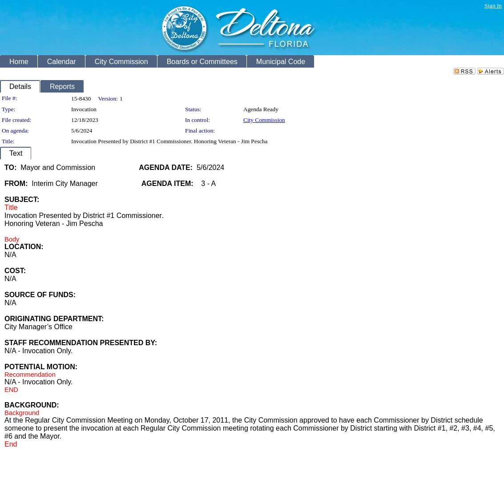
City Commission (264, 120)
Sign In (493, 5)
